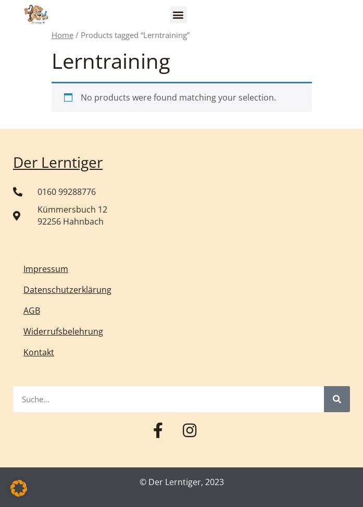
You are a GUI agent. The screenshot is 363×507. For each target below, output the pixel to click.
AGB (31, 310)
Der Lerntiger (58, 162)
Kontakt (38, 352)
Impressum (45, 269)
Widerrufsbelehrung (63, 331)
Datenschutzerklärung (67, 289)
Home (62, 35)
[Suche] (337, 399)
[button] (178, 14)
